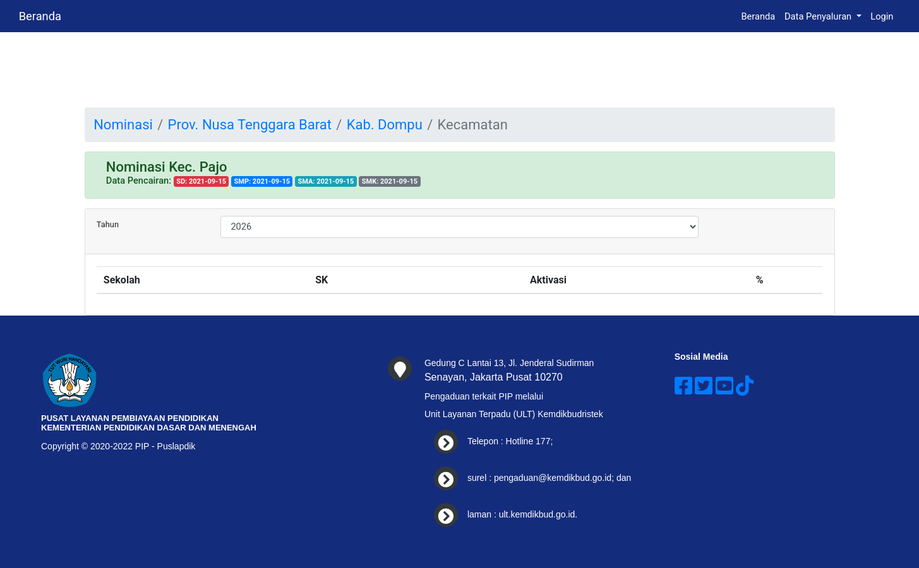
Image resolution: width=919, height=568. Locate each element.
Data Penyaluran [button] (819, 16)
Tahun (108, 224)
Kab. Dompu (385, 125)
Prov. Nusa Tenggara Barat (250, 125)
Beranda (40, 16)
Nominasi (123, 125)
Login (881, 16)
